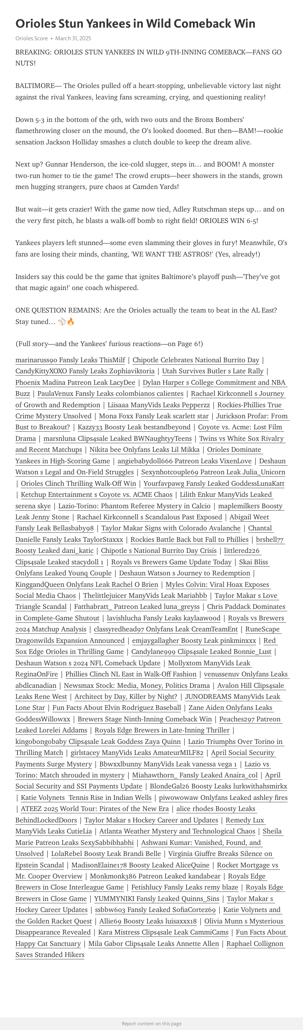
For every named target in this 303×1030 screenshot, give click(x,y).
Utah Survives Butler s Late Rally (213, 371)
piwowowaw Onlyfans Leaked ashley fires (223, 797)
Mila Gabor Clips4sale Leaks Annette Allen (153, 943)
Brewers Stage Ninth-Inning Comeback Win (145, 719)
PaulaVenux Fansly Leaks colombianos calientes (110, 393)
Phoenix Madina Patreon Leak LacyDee (75, 382)
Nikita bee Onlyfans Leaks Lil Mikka (145, 449)
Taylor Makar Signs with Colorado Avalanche (171, 528)
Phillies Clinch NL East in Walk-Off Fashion (130, 674)
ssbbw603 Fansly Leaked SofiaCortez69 (155, 909)
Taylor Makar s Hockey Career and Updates (151, 820)
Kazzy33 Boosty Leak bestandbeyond (134, 427)
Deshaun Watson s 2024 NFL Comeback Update (88, 663)
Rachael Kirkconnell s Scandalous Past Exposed (149, 517)
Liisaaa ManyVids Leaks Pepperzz (159, 405)
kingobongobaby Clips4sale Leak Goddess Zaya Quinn (98, 741)
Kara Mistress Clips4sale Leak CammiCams (163, 932)
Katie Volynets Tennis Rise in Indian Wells (86, 797)
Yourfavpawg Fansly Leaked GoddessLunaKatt (214, 483)
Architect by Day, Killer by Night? (126, 696)
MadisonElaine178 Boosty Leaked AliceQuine (140, 865)
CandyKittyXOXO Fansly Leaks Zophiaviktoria (85, 371)
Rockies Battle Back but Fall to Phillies (190, 539)
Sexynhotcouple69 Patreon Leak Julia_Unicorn (213, 472)
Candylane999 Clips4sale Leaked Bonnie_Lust (201, 651)
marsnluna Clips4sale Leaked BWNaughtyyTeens (117, 438)
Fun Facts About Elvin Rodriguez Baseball (116, 707)
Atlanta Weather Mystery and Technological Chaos (177, 831)
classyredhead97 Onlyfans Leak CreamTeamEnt (166, 629)
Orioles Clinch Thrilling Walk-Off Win (78, 483)
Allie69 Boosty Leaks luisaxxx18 (148, 921)
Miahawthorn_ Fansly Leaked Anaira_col (195, 775)
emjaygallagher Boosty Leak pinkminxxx (194, 640)
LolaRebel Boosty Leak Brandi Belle (106, 853)
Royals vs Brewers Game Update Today (171, 562)
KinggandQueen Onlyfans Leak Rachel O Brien (86, 584)
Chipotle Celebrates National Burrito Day (196, 360)
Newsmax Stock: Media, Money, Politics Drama (137, 685)
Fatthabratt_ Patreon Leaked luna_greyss (137, 606)
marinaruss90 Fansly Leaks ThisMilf (70, 360)
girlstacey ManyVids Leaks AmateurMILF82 (137, 752)
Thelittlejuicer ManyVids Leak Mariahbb (145, 595)
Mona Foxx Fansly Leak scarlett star (154, 416)
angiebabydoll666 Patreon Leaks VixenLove (185, 461)
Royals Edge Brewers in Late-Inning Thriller (162, 730)
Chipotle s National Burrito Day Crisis (159, 550)
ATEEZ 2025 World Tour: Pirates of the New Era (95, 808)
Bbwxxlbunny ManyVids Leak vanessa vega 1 (168, 764)
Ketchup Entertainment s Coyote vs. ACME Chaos (96, 494)
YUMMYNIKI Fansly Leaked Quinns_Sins (156, 898)
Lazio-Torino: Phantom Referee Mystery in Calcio (134, 506)
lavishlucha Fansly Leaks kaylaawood (164, 618)
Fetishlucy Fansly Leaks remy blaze (184, 887)
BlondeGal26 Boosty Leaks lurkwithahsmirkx (218, 786)
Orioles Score (31, 38)
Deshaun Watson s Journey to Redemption (184, 573)
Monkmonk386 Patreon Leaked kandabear (155, 876)
